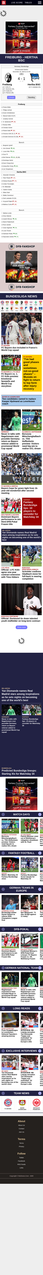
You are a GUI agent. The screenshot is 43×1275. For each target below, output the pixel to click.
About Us (21, 1225)
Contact (21, 1229)
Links (21, 1268)
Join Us (21, 1232)
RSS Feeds (21, 1265)
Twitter (21, 1258)
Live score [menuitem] (17, 3)
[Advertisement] (21, 43)
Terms (21, 1243)
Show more (21, 683)
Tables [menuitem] (28, 3)
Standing (31, 109)
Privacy (21, 1247)
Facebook (21, 1261)
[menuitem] (5, 3)
